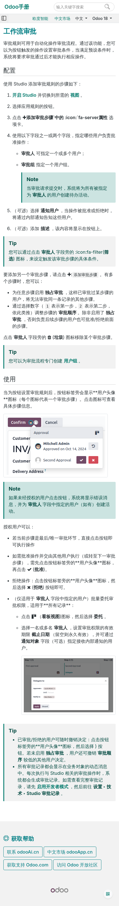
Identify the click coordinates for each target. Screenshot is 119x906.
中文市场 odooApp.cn (69, 852)
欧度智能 (40, 18)
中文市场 (62, 18)
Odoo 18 (100, 18)
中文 (79, 18)
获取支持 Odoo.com (27, 865)
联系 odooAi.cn (23, 852)
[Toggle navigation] (4, 18)
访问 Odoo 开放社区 (77, 865)
